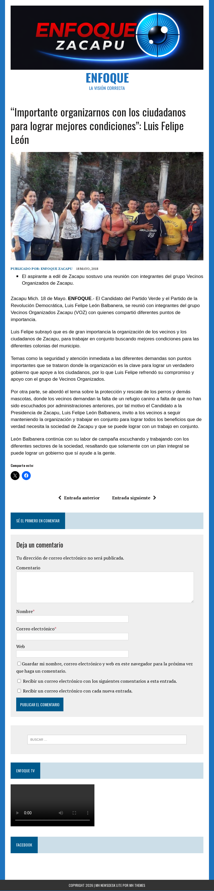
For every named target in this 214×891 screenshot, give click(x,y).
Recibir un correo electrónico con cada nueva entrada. (77, 691)
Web (20, 646)
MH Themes (137, 885)
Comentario (28, 568)
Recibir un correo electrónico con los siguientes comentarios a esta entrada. (100, 681)
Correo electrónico (35, 629)
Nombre (24, 611)
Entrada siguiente (134, 498)
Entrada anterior (78, 498)
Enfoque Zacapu (56, 269)
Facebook (24, 845)
